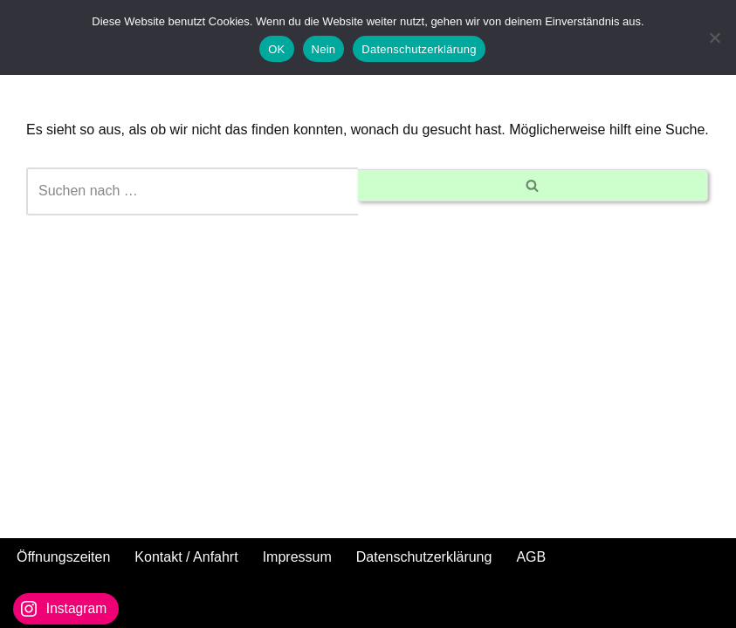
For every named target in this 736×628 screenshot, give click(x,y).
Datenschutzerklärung (424, 557)
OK (276, 49)
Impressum (297, 557)
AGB (531, 557)
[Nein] (714, 37)
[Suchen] (192, 191)
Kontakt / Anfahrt (185, 557)
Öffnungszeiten (63, 557)
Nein (324, 49)
